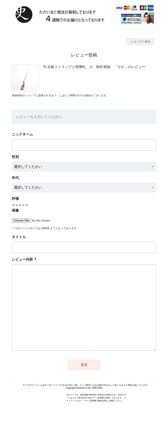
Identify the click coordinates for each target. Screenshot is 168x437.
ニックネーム (22, 134)
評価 (15, 198)
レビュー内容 (22, 259)
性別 (15, 157)
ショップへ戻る (140, 41)
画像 (15, 210)
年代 (15, 178)
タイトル (19, 237)
